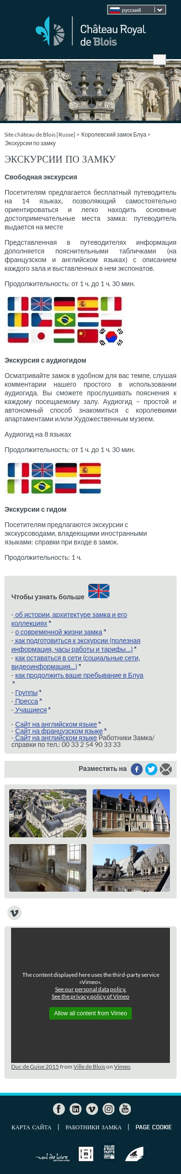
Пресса (26, 701)
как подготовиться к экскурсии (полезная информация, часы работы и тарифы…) (75, 644)
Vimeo (122, 1066)
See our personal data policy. (90, 989)
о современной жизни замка (58, 632)
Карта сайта (32, 1128)
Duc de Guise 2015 (35, 1066)
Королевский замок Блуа (113, 134)
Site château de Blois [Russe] (39, 134)
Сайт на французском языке (59, 731)
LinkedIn (75, 1109)
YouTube (124, 1109)
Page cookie (154, 1128)
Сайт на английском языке (56, 724)
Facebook (59, 1109)
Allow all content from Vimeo (90, 1013)
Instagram (108, 1109)
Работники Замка (94, 1128)
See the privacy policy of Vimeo (90, 996)
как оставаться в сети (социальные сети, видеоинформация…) (75, 662)
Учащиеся (30, 710)
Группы (26, 692)
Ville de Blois (89, 1066)
